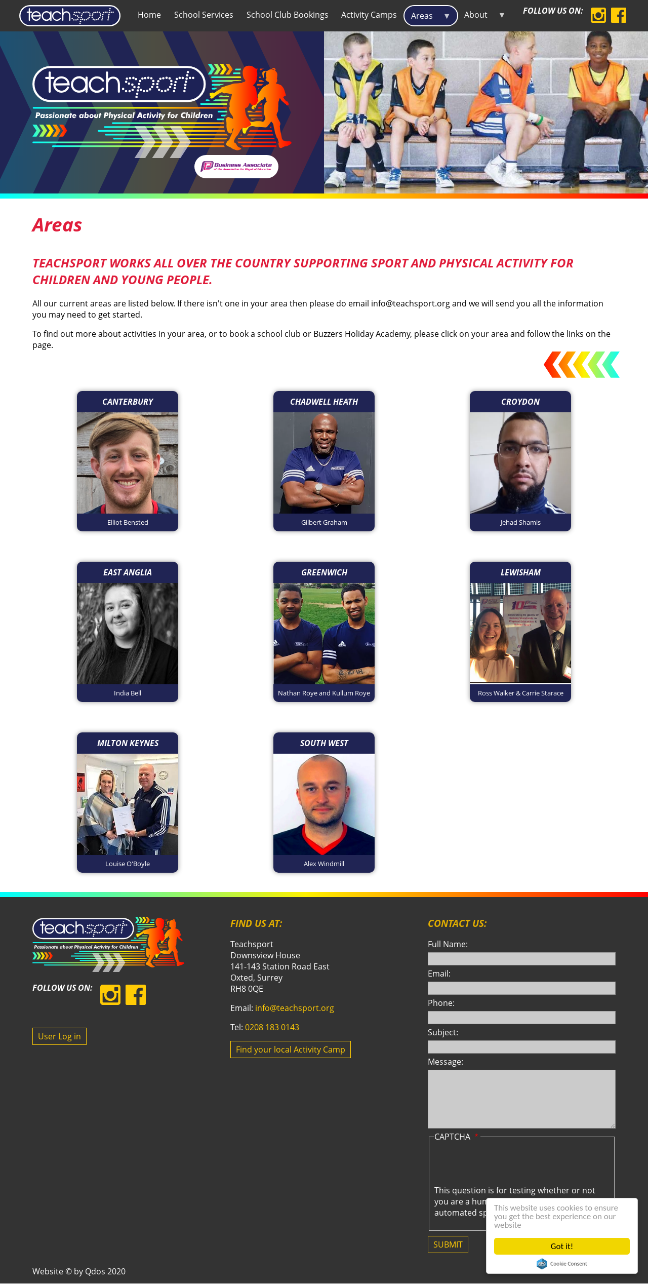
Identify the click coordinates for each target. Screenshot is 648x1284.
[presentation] (511, 1165)
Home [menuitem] (149, 14)
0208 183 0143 (272, 1027)
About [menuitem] (482, 16)
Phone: (441, 1002)
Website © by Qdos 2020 (79, 1271)
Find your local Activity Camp (290, 1049)
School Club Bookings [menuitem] (288, 14)
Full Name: (448, 944)
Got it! (562, 1246)
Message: (445, 1061)
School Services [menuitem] (203, 14)
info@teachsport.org (294, 1008)
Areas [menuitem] (427, 18)
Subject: (443, 1032)
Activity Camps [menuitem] (369, 14)
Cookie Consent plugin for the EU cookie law (562, 1263)
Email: (439, 973)
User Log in (59, 1036)
